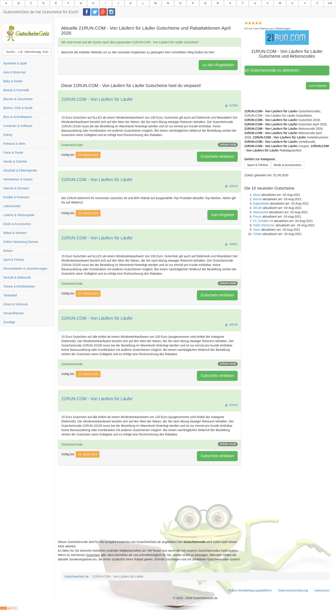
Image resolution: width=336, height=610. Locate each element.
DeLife (257, 208)
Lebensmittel (11, 206)
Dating (7, 134)
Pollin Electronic (264, 225)
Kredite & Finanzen (16, 197)
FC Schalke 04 (263, 221)
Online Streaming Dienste (20, 242)
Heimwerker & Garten (18, 179)
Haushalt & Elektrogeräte (20, 170)
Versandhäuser (13, 313)
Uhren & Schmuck (15, 304)
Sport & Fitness (13, 259)
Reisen (8, 250)
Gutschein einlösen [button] (217, 156)
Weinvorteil (260, 212)
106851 (231, 244)
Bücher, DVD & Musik (18, 108)
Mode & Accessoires (17, 224)
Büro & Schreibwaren (17, 117)
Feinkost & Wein (14, 143)
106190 (231, 324)
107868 (231, 105)
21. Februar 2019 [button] (88, 293)
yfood (256, 195)
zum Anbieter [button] (318, 85)
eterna (257, 199)
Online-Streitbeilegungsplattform (250, 590)
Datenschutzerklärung (293, 590)
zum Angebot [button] (222, 215)
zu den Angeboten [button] (218, 65)
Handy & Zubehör (15, 161)
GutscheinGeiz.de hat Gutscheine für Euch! (41, 12)
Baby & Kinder (13, 81)
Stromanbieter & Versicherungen (25, 268)
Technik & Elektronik (17, 277)
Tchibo (257, 234)
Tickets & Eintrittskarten (19, 286)
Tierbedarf (10, 295)
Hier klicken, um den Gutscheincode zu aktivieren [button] (273, 70)
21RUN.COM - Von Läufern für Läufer (97, 99)
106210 (231, 186)
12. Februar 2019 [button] (88, 374)
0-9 (330, 3)
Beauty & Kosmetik (16, 90)
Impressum (321, 590)
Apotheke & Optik (15, 63)
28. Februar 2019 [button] (88, 154)
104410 (231, 405)
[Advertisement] (149, 509)
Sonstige (9, 322)
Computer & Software (17, 126)
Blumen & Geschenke (18, 99)
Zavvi (256, 229)
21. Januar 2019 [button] (87, 454)
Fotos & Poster (13, 152)
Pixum (257, 216)
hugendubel (261, 203)
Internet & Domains (16, 188)
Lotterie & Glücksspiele (18, 215)
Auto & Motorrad (14, 72)
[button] (287, 37)
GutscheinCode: (149, 145)
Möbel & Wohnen (15, 233)
